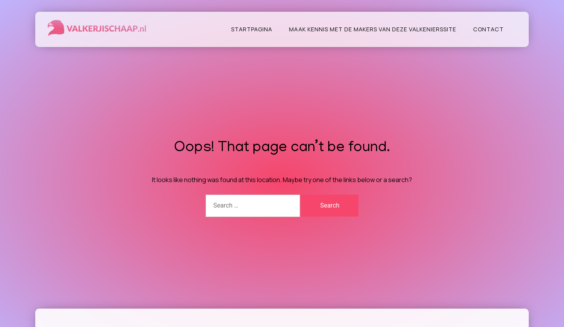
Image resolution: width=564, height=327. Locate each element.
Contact (488, 29)
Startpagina (251, 29)
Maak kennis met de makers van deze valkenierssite (372, 29)
